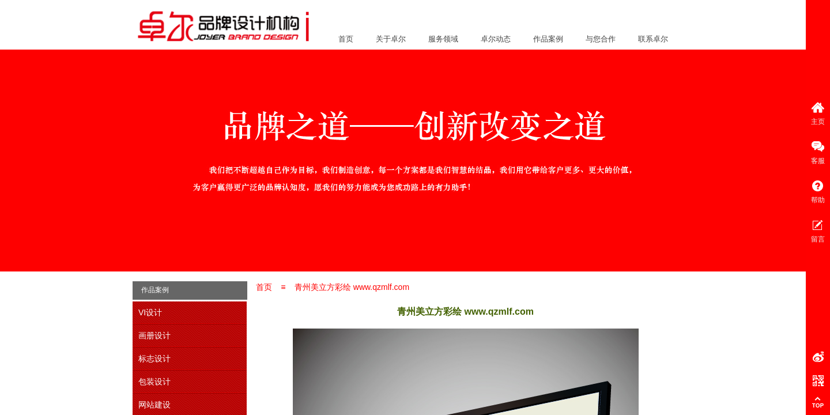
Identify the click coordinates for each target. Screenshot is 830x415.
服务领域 (443, 39)
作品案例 (548, 39)
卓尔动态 (496, 39)
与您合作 (601, 39)
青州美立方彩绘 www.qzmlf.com (352, 287)
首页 (345, 39)
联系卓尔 (653, 39)
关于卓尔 (391, 39)
